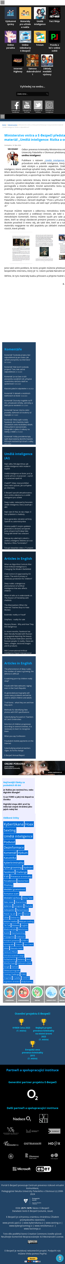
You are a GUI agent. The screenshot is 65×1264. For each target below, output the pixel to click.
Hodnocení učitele (24, 963)
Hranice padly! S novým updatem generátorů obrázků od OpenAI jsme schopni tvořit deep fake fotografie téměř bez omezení (17, 530)
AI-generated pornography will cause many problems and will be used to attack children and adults (18, 695)
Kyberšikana (13, 824)
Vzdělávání (20, 937)
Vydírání (28, 867)
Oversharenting (18, 933)
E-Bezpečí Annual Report (14, 755)
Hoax (29, 824)
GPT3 (19, 914)
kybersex (8, 906)
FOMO (23, 974)
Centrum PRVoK (10, 952)
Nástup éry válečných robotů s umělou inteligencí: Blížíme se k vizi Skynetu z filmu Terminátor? (18, 540)
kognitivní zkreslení (12, 981)
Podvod (9, 842)
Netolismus (23, 929)
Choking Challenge (11, 974)
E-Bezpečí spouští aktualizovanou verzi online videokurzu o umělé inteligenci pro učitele (18, 495)
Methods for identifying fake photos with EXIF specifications (16, 711)
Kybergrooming (13, 867)
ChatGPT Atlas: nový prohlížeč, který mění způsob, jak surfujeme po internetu (18, 485)
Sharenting (20, 902)
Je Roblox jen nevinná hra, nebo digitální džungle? (18, 791)
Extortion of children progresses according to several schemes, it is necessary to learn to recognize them (18, 728)
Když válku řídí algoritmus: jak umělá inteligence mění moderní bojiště (17, 466)
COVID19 (25, 978)
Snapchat (7, 978)
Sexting (10, 830)
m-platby (16, 978)
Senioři (27, 914)
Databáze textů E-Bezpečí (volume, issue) (32, 1210)
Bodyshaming (27, 981)
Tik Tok (7, 925)
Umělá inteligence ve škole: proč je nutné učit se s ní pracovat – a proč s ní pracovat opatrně (18, 475)
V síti (6, 876)
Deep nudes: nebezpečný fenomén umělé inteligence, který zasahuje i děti (18, 504)
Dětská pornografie (12, 970)
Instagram (18, 906)
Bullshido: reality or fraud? (15, 614)
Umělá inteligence (18, 836)
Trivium (18, 944)
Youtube (28, 906)
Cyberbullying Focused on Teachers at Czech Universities (18, 718)
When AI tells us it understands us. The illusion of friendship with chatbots (18, 597)
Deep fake (28, 897)
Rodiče (7, 933)
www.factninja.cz (32, 1228)
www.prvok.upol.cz (12, 1222)
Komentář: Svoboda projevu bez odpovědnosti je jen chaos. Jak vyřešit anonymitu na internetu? (17, 357)
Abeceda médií (16, 948)
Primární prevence (11, 940)
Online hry (15, 917)
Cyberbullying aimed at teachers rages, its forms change (17, 749)
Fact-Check (28, 944)
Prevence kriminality (21, 876)
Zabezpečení (9, 910)
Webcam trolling (26, 921)
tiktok (6, 948)
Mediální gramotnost (14, 889)
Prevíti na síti (10, 914)
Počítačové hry (10, 959)
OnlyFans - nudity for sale (14, 619)
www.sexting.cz (53, 1222)
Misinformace (9, 963)
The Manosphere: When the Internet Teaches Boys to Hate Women (16, 607)
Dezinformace (14, 847)
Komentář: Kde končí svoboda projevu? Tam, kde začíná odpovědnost (16, 369)
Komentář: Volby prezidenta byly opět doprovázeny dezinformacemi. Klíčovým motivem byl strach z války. (18, 439)
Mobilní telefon (10, 921)
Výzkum (23, 853)
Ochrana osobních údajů (14, 955)
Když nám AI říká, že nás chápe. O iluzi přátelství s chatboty (17, 513)
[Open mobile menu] (2, 2)
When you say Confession (14, 736)
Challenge (21, 872)
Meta (28, 959)
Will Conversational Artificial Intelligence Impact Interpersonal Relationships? (17, 653)
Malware (16, 925)
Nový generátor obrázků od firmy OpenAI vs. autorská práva (18, 520)
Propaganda (9, 937)
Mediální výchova (12, 897)
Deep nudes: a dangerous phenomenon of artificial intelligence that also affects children (15, 587)
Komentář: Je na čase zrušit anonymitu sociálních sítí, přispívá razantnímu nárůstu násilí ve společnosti (18, 380)
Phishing (8, 885)
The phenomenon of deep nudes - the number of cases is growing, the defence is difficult (19, 671)
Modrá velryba (10, 929)
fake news (9, 902)
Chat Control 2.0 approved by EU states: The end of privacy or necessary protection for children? (18, 576)
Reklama (21, 959)
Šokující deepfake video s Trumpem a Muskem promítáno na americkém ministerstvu (18, 550)
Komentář (10, 853)
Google (7, 967)
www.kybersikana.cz (33, 1222)
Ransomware (22, 910)
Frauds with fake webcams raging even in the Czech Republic (18, 687)
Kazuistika (10, 857)
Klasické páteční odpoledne (15, 388)
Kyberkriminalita (14, 862)
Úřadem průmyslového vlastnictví (39, 1218)
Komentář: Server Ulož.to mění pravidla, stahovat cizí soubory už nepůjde (17, 412)
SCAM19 (24, 940)
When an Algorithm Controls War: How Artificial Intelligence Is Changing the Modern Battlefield (18, 566)
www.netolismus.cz (44, 1225)
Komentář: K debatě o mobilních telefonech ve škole (17, 394)
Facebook (9, 872)
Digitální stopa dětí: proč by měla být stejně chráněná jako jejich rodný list (17, 807)
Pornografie (9, 944)
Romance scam (11, 893)
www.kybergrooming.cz (20, 1225)
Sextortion (23, 880)
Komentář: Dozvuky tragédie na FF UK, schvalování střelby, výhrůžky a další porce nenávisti (18, 403)
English (24, 925)
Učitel (6, 917)
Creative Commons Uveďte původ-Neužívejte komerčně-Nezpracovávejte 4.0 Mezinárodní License (32, 1235)
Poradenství (10, 880)
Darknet (14, 967)
